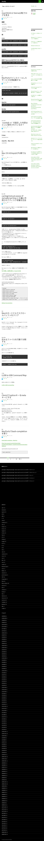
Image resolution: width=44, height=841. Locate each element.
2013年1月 (4, 685)
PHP (4, 193)
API (2, 514)
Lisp (2, 558)
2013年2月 (4, 683)
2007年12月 (4, 807)
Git (2, 537)
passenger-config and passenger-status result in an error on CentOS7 (15, 469)
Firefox (3, 533)
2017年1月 (4, 630)
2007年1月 (4, 830)
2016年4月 (4, 639)
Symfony (3, 600)
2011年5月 (4, 721)
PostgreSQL (4, 579)
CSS (2, 524)
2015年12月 (4, 645)
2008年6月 (4, 794)
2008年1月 (4, 805)
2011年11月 (4, 708)
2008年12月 (4, 781)
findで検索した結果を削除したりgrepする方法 (11, 271)
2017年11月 (4, 624)
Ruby (3, 581)
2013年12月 (4, 670)
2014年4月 (4, 668)
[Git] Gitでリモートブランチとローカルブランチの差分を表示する (36, 139)
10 (16, 459)
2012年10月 (4, 691)
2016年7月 (4, 635)
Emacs (3, 528)
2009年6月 (4, 769)
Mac (2, 10)
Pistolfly (4, 1)
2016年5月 (4, 637)
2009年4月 (4, 773)
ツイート (5, 18)
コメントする (10, 17)
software (3, 589)
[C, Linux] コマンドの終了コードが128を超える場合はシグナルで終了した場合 (36, 153)
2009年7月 (4, 767)
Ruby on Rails (4, 583)
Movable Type (4, 566)
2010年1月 (4, 754)
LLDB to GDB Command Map (14, 375)
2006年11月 (4, 834)
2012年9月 (4, 693)
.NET (3, 507)
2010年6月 (4, 744)
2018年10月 (4, 618)
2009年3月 (4, 775)
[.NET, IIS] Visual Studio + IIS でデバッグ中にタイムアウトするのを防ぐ (36, 113)
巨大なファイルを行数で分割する (14, 340)
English (34, 13)
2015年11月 (4, 647)
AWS (2, 516)
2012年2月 (4, 702)
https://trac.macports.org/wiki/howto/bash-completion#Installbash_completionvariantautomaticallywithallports (14, 444)
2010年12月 (4, 731)
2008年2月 (4, 802)
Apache (3, 512)
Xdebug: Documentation (7, 303)
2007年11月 (4, 809)
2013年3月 (4, 681)
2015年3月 (4, 653)
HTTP (3, 543)
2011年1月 (4, 729)
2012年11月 (4, 689)
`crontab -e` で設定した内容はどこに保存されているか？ (15, 123)
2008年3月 (4, 800)
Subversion (4, 598)
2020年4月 (4, 616)
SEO (2, 587)
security (3, 585)
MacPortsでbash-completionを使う (14, 432)
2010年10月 (4, 735)
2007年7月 (4, 817)
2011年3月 (4, 725)
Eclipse (3, 526)
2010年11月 (4, 733)
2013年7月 (4, 674)
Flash (3, 535)
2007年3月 (4, 825)
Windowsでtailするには (35, 45)
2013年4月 (4, 679)
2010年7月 (4, 742)
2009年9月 (4, 763)
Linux (3, 120)
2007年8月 (4, 815)
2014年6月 (4, 664)
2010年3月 (4, 750)
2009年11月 (4, 758)
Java (2, 551)
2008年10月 (4, 786)
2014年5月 (4, 666)
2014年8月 (4, 662)
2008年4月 (4, 798)
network (3, 572)
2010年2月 (4, 752)
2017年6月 (4, 628)
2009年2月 (4, 777)
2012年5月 (4, 695)
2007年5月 (4, 821)
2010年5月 (4, 746)
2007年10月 (4, 811)
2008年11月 (4, 784)
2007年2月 (4, 828)
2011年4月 (4, 723)
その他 (3, 608)
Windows (3, 604)
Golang (3, 539)
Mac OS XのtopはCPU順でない (14, 154)
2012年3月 (4, 700)
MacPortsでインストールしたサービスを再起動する (14, 78)
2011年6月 (4, 719)
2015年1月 (4, 656)
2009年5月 (4, 771)
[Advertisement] (36, 21)
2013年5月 (4, 677)
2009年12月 (4, 756)
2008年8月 (4, 790)
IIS (2, 547)
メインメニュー (42, 1)
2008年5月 (4, 796)
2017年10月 (4, 626)
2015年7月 (4, 649)
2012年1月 (4, 704)
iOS (2, 549)
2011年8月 (4, 714)
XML (2, 606)
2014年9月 (4, 660)
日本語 (34, 14)
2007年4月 (4, 823)
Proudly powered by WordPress (7, 839)
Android (3, 509)
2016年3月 (4, 641)
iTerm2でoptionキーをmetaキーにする (14, 396)
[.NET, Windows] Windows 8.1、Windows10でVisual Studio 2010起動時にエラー (36, 122)
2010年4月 (4, 748)
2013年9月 (4, 672)
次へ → (20, 459)
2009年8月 (4, 765)
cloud (3, 520)
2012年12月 (4, 687)
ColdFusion (4, 522)
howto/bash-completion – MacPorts (9, 440)
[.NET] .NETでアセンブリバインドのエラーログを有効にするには (36, 75)
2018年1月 (4, 622)
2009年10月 (4, 760)
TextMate (3, 602)
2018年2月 (4, 620)
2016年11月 (4, 632)
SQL (2, 593)
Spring (3, 591)
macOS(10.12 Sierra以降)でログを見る (14, 14)
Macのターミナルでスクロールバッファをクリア (14, 314)
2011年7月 (4, 716)
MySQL (3, 570)
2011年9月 (4, 712)
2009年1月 (4, 779)
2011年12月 (4, 706)
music (3, 568)
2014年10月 (4, 658)
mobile (3, 564)
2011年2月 (4, 727)
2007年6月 (4, 819)
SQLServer (4, 595)
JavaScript (4, 554)
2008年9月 (4, 788)
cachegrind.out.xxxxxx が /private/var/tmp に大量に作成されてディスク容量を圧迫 (14, 198)
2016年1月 (4, 643)
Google (3, 541)
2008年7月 (4, 792)
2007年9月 (4, 813)
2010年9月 (4, 737)
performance (4, 575)
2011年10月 (4, 710)
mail (2, 562)
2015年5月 (4, 651)
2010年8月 (4, 739)
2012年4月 (4, 698)
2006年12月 (4, 832)
